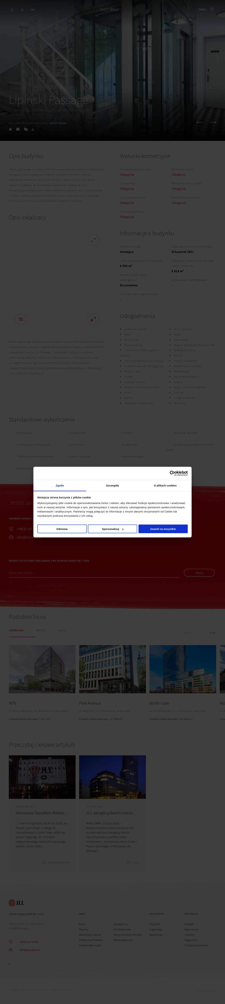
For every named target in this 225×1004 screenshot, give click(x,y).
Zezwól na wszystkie (163, 528)
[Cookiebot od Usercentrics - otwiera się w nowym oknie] (172, 473)
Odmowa (62, 528)
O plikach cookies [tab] (165, 485)
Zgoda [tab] (60, 485)
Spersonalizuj (112, 528)
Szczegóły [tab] (112, 485)
